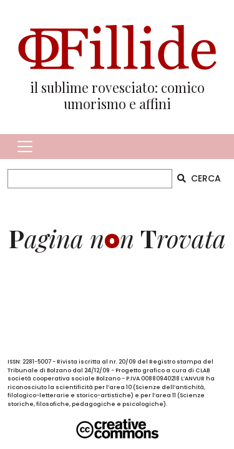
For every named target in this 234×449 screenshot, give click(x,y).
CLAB (202, 370)
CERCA (199, 178)
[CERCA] (89, 178)
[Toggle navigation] (24, 146)
